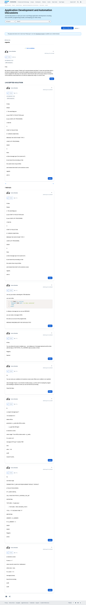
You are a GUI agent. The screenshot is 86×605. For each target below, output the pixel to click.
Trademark (32, 602)
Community (13, 1)
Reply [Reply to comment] (50, 178)
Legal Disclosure (24, 602)
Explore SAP (73, 2)
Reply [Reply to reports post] (51, 78)
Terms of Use (12, 602)
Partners (44, 2)
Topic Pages (61, 2)
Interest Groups (19, 5)
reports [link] (46, 5)
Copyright (18, 602)
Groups (32, 2)
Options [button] (76, 28)
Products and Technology (23, 2)
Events (49, 2)
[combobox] (33, 21)
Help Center (54, 2)
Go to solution (30, 48)
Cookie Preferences (44, 602)
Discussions (42, 5)
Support (37, 602)
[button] (6, 57)
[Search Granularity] (10, 21)
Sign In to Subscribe (67, 28)
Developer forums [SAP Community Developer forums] (40, 33)
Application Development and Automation (30, 5)
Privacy (6, 602)
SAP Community (8, 5)
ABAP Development (8, 62)
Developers (38, 2)
